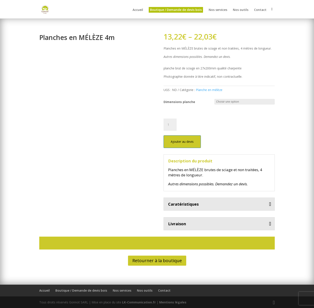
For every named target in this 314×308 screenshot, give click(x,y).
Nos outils (240, 10)
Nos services (218, 10)
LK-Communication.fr (139, 302)
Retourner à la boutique (157, 260)
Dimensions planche (179, 102)
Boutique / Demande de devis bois (176, 10)
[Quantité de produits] (170, 125)
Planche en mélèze (209, 90)
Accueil (138, 10)
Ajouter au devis (182, 141)
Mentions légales (172, 302)
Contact (260, 10)
